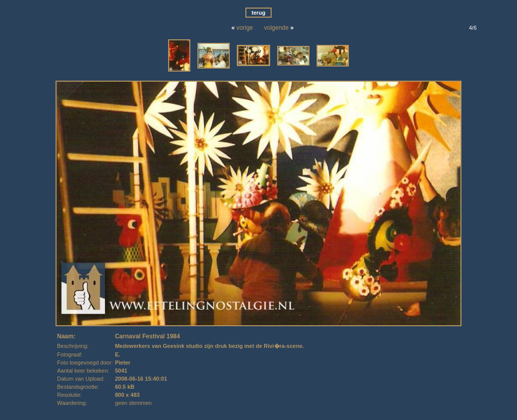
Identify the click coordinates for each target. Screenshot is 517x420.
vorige (244, 27)
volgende (276, 27)
